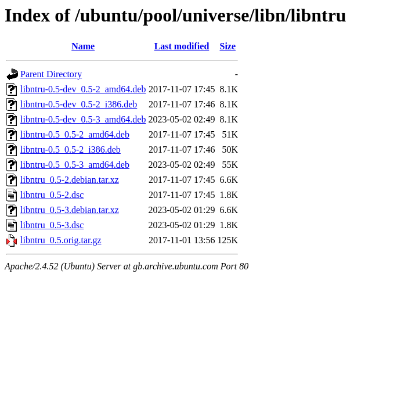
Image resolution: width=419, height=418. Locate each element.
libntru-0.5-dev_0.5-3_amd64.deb (83, 119)
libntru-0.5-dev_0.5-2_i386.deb (78, 104)
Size (228, 46)
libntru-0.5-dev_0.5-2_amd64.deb (83, 89)
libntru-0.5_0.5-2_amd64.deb (74, 134)
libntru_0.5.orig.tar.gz (61, 240)
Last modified (182, 46)
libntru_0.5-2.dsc (52, 195)
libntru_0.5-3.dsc (52, 225)
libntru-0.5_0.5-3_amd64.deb (74, 165)
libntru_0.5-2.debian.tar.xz (69, 180)
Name (83, 46)
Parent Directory (51, 74)
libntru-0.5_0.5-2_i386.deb (70, 149)
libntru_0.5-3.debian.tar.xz (69, 210)
